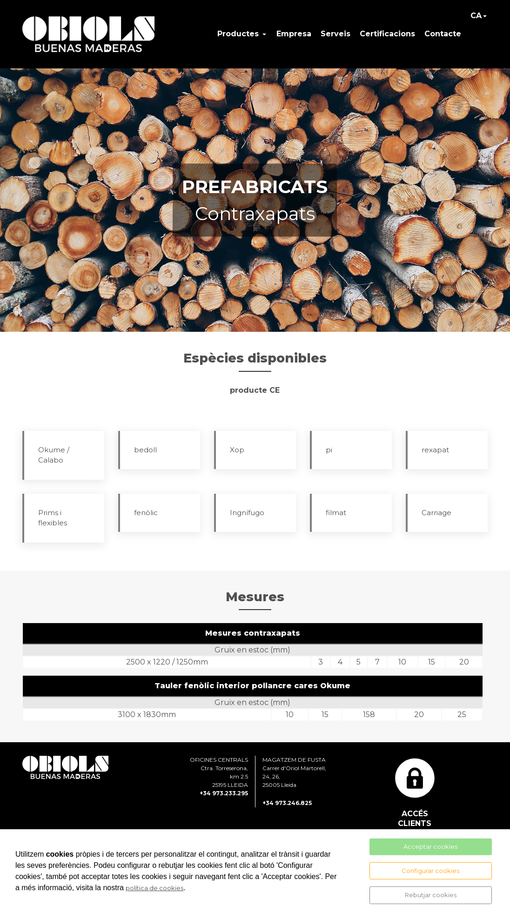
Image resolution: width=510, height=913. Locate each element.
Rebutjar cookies (430, 895)
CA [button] (476, 15)
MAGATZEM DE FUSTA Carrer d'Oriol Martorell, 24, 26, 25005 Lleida (294, 772)
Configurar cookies (430, 870)
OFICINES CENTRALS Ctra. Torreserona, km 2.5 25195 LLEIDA (219, 772)
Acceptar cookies (430, 846)
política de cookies (154, 888)
